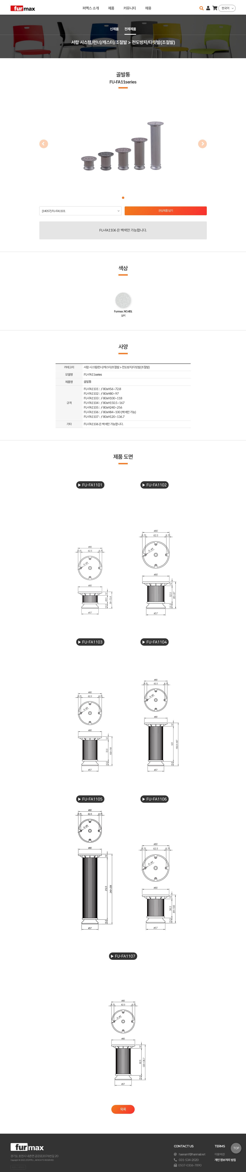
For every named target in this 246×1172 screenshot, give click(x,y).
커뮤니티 (129, 7)
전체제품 (131, 29)
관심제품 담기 (165, 211)
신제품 (113, 29)
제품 (111, 7)
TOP (236, 1148)
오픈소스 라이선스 (18, 1167)
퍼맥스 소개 (90, 7)
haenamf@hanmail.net (192, 1154)
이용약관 (220, 1154)
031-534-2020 (189, 1160)
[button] (123, 198)
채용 (148, 7)
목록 (123, 1109)
